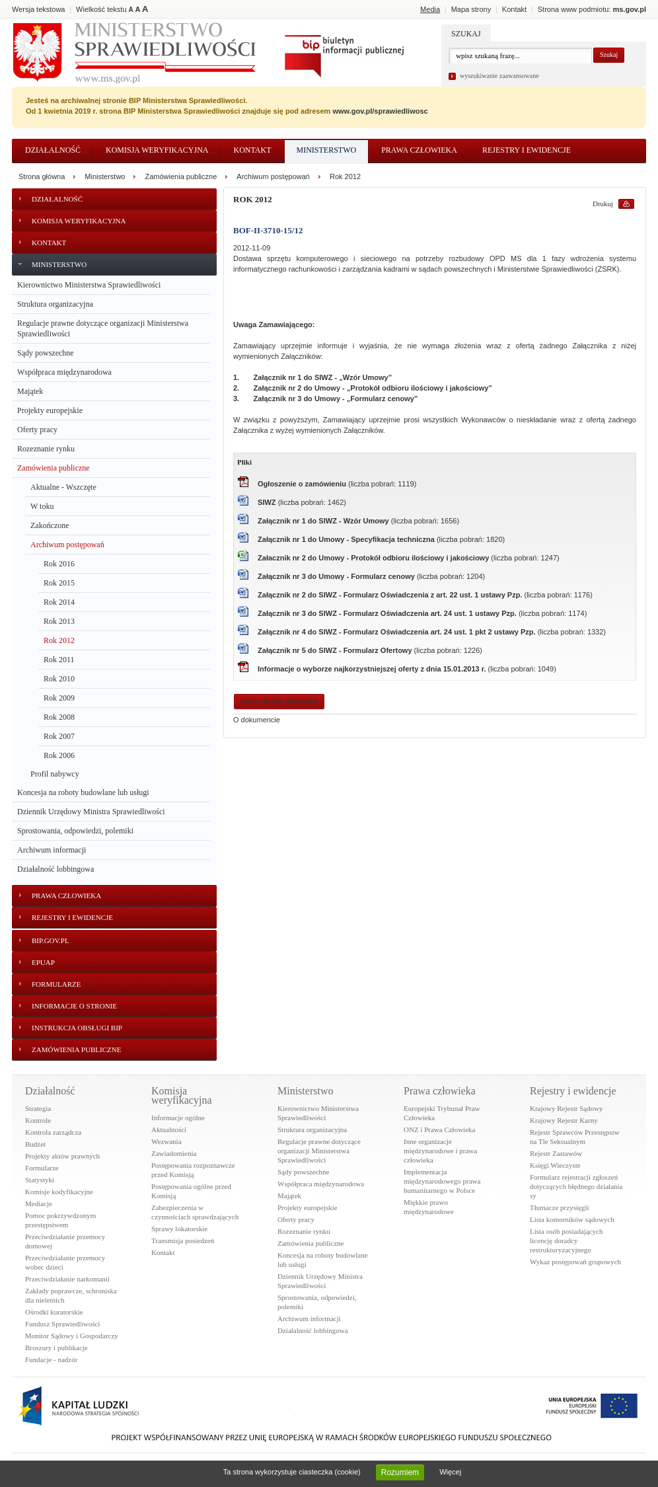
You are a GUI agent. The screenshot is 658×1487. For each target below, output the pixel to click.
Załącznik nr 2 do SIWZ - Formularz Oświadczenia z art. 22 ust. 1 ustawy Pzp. (391, 595)
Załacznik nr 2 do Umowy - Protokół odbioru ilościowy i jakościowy (374, 558)
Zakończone (49, 525)
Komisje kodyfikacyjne (59, 1192)
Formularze (42, 1168)
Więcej (450, 1472)
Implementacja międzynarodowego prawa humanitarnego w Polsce (442, 1181)
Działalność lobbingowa (55, 869)
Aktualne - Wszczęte (63, 487)
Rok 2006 (59, 755)
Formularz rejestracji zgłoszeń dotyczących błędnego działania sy (576, 1186)
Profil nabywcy (54, 774)
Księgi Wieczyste (555, 1165)
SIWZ (268, 502)
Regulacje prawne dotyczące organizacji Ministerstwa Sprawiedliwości (102, 328)
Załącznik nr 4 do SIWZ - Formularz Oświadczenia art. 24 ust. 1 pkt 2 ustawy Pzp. (398, 632)
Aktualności (168, 1129)
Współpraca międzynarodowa (64, 372)
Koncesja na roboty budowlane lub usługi (83, 792)
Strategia (38, 1108)
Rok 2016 (59, 563)
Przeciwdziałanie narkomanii (67, 1279)
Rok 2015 (59, 583)
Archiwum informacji (51, 850)
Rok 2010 (59, 678)
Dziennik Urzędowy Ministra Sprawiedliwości (91, 811)
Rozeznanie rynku (46, 448)
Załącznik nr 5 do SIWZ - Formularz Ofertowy (336, 650)
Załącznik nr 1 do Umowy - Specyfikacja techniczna (347, 539)
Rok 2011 (59, 659)
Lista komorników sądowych (572, 1219)
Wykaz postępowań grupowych (575, 1262)
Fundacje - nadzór (51, 1359)
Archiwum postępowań (67, 544)
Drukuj (603, 204)
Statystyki (39, 1180)
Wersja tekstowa (38, 9)
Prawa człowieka (419, 150)
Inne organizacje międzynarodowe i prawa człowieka (440, 1150)
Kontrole (38, 1120)
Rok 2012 (59, 640)
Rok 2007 (59, 736)
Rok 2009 (59, 698)
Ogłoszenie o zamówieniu (303, 484)
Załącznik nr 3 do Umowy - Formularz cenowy (337, 576)
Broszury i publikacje (56, 1348)
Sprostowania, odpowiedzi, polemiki (75, 830)
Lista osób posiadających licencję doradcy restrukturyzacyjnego (566, 1240)
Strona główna (41, 176)
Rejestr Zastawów (556, 1153)
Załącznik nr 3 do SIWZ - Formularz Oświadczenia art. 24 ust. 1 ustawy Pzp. (388, 613)
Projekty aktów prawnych (62, 1156)
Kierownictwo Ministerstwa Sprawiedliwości (89, 284)
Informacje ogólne (178, 1118)
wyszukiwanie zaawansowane (499, 75)
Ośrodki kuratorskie (54, 1312)
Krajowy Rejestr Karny (564, 1120)
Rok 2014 (59, 602)
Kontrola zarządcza (53, 1132)
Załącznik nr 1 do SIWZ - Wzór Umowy (324, 521)
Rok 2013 (59, 621)
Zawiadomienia (173, 1153)
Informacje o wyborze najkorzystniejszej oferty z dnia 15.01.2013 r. (373, 669)
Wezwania (166, 1141)
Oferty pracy (37, 429)
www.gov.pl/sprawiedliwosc (379, 111)
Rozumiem (400, 1472)
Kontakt (252, 150)
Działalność (53, 150)
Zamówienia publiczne (53, 468)
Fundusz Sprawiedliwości (62, 1324)
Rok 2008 (59, 717)
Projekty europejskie (50, 410)
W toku (42, 506)
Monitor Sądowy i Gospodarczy (71, 1336)
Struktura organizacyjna (55, 304)
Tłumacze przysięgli (559, 1207)
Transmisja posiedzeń (182, 1240)
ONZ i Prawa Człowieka (439, 1129)
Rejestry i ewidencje (526, 150)
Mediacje (38, 1203)
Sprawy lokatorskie (179, 1229)
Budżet (35, 1144)
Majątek (30, 391)
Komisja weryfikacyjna (157, 150)
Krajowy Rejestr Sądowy (566, 1108)
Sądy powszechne (45, 353)
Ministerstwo (327, 150)
